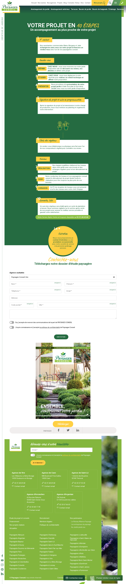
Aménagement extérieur (60, 9)
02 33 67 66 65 (63, 505)
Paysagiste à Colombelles (19, 562)
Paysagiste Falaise (46, 552)
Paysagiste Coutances (18, 569)
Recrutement (44, 518)
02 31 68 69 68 (18, 483)
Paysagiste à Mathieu (78, 557)
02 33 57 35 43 (78, 483)
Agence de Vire (18, 473)
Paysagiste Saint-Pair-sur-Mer (51, 548)
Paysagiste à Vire (46, 559)
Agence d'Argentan (65, 494)
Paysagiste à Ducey (17, 545)
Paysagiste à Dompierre (79, 547)
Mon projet (98, 3)
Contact (87, 3)
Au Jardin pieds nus (78, 527)
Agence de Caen (49, 473)
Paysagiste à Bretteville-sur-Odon (82, 550)
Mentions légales (46, 522)
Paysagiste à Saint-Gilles (49, 569)
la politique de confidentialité (50, 327)
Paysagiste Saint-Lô (47, 542)
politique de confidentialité (71, 455)
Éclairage (112, 9)
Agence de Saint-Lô (80, 473)
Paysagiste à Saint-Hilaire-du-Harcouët (81, 539)
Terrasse (74, 9)
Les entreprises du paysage (81, 524)
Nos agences (51, 3)
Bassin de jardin (85, 9)
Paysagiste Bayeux (16, 542)
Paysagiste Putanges (17, 555)
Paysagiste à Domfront (78, 564)
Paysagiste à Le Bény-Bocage (51, 562)
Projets (59, 3)
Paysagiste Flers (16, 552)
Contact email (18, 486)
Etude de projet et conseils (19, 518)
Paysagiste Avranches (18, 559)
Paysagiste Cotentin (17, 565)
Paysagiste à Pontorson (79, 570)
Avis (82, 3)
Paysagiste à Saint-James (79, 567)
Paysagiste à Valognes (48, 555)
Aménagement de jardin (40, 9)
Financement (14, 522)
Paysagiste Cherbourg (48, 535)
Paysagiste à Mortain (78, 543)
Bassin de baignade (99, 9)
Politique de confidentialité (49, 525)
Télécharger (63, 424)
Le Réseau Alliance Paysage (81, 521)
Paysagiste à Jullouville (78, 535)
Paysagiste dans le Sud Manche (51, 545)
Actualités (13, 528)
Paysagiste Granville (47, 538)
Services (120, 9)
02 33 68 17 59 (33, 507)
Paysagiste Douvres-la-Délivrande (22, 548)
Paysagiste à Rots (76, 553)
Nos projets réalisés (17, 525)
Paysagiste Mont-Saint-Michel (81, 560)
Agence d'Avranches (35, 494)
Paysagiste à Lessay (47, 565)
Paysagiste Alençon (17, 535)
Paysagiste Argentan (17, 538)
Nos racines (42, 3)
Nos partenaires (76, 518)
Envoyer (61, 337)
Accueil (34, 3)
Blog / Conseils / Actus (71, 3)
